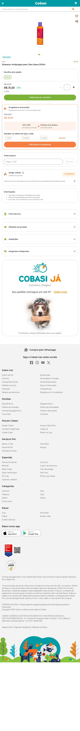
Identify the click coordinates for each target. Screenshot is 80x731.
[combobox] (40, 9)
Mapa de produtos (39, 714)
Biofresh (5, 553)
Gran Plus (44, 560)
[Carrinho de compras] (75, 3)
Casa (42, 582)
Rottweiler (44, 600)
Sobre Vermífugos (9, 560)
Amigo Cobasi (7, 513)
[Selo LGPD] (11, 658)
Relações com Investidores (51, 479)
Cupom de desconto (48, 553)
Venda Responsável (48, 469)
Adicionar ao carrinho (40, 97)
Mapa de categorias (22, 714)
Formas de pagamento (11, 498)
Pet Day (5, 563)
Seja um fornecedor (48, 473)
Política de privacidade (49, 494)
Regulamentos (46, 491)
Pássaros (5, 582)
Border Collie (45, 603)
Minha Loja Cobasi (47, 563)
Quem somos (7, 462)
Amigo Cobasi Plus (48, 513)
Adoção (43, 535)
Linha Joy (44, 549)
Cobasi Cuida (7, 520)
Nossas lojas (45, 462)
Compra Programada (10, 516)
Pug (3, 600)
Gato (42, 578)
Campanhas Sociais (10, 469)
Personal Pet (7, 535)
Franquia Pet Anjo (9, 538)
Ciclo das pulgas (46, 556)
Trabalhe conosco (9, 473)
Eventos (5, 466)
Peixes (43, 585)
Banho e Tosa (7, 531)
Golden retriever (8, 607)
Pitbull (4, 603)
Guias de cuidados (9, 567)
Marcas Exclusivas (9, 549)
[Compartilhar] (76, 21)
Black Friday (7, 556)
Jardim (4, 585)
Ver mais (62, 138)
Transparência (45, 476)
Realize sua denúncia (10, 479)
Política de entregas (10, 494)
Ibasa (3, 61)
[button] (3, 3)
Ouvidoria (44, 501)
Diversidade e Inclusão (49, 466)
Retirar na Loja (46, 520)
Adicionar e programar (40, 144)
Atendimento (7, 491)
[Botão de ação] (74, 181)
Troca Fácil (6, 501)
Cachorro (5, 578)
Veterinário (44, 531)
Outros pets (7, 589)
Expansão (6, 476)
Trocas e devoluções (48, 498)
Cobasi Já (44, 516)
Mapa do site (7, 714)
